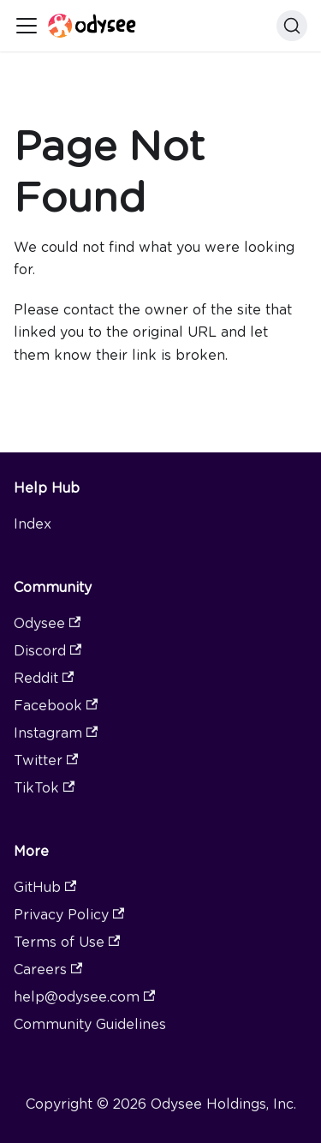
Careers (48, 969)
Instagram (56, 733)
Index (32, 524)
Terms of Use (67, 942)
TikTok (44, 788)
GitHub (45, 887)
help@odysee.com (84, 997)
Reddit (44, 678)
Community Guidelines (90, 1024)
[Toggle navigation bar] (26, 26)
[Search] (291, 25)
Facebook (56, 705)
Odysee (47, 623)
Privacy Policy (69, 915)
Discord (47, 651)
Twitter (46, 760)
